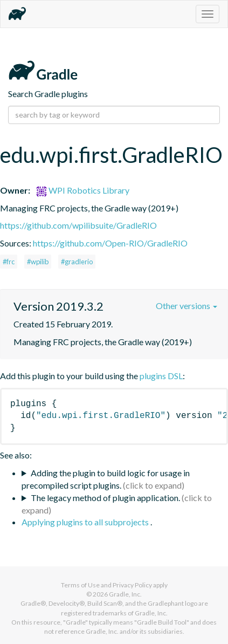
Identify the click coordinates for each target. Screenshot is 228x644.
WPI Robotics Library (82, 190)
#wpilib (38, 261)
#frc (9, 261)
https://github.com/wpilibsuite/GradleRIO (78, 225)
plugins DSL (161, 376)
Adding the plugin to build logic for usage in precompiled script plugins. (106, 479)
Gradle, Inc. (125, 594)
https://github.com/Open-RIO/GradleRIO (110, 243)
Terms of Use (80, 585)
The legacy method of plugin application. (105, 497)
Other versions (186, 305)
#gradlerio (77, 261)
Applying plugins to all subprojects (86, 522)
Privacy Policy (132, 585)
